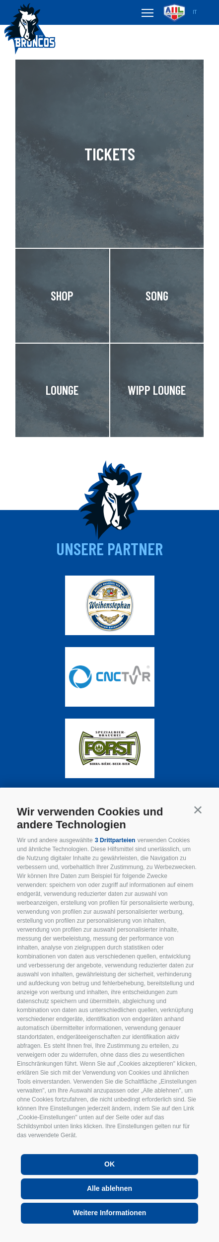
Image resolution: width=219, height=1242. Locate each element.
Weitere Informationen (109, 1213)
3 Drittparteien (115, 840)
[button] (198, 809)
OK (109, 1164)
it (195, 12)
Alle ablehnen (109, 1188)
